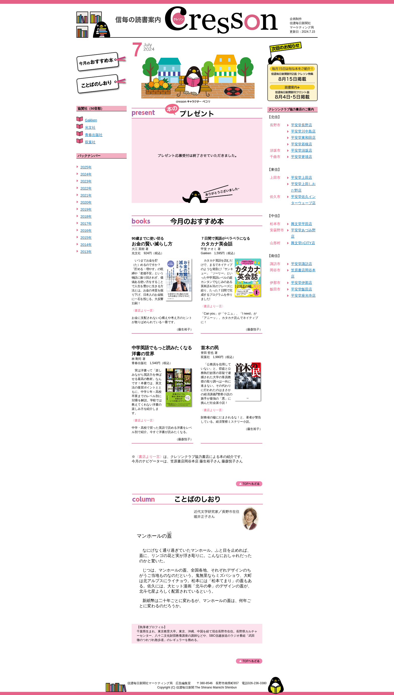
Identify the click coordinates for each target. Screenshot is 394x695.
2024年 (86, 174)
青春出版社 (94, 135)
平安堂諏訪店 (301, 264)
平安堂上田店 (301, 178)
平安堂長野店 (301, 125)
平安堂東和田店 (303, 138)
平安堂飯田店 (301, 289)
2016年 (86, 231)
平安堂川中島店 (303, 131)
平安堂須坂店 (301, 150)
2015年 (86, 238)
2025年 (86, 167)
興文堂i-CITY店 (303, 243)
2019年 (86, 209)
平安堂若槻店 (301, 144)
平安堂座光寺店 (303, 295)
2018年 (86, 216)
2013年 (86, 252)
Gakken (91, 120)
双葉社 (90, 142)
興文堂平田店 (301, 224)
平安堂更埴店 (301, 157)
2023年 (86, 181)
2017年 (86, 224)
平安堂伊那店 (301, 283)
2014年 (86, 245)
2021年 (86, 195)
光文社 (90, 127)
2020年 (86, 202)
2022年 (86, 188)
